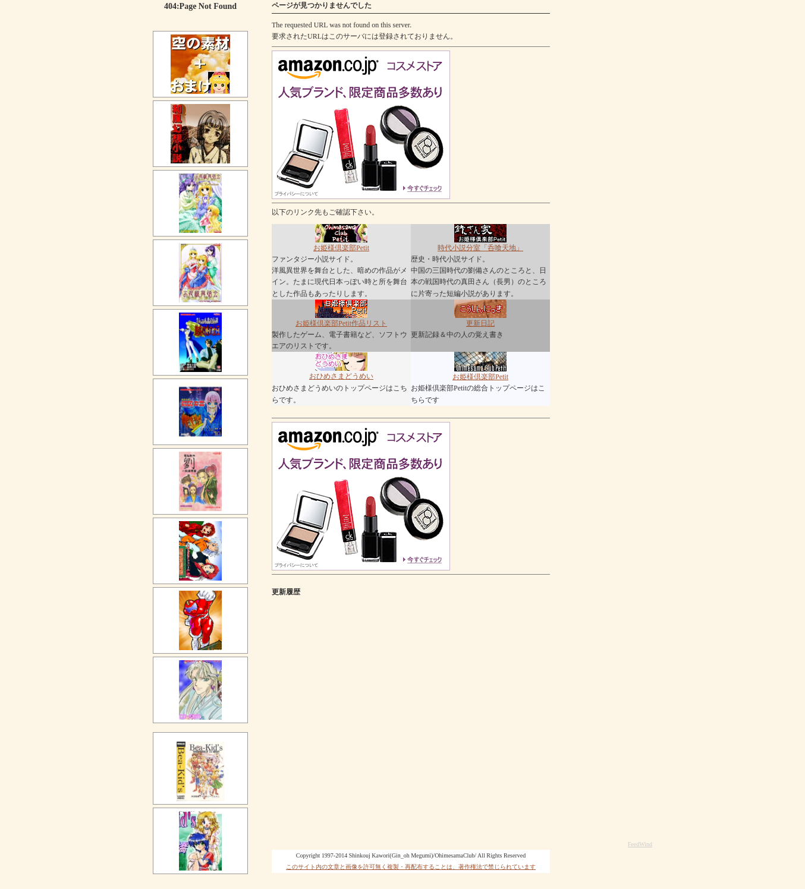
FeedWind (640, 844)
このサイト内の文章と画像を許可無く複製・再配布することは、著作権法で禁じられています (411, 866)
